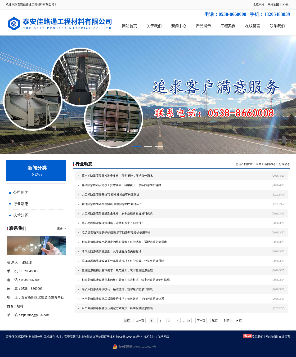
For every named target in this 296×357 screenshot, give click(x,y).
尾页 (215, 320)
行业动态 (20, 204)
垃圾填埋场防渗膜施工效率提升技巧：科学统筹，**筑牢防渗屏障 (123, 261)
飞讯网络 (163, 336)
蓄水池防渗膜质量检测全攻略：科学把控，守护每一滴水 (117, 175)
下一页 (201, 320)
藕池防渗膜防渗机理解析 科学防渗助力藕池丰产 (112, 204)
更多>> (61, 228)
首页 (258, 164)
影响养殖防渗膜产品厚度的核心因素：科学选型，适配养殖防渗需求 (124, 242)
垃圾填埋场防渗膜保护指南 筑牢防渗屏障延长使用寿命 (116, 232)
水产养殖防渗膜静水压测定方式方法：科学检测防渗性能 (117, 308)
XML (285, 4)
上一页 (139, 320)
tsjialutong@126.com (35, 315)
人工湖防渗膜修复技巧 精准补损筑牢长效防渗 (110, 194)
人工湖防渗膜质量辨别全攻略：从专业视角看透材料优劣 (117, 213)
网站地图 (273, 4)
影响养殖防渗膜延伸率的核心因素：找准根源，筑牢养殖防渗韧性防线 (126, 279)
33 (188, 320)
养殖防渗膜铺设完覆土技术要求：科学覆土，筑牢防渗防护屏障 (121, 185)
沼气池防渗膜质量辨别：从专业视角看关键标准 (111, 251)
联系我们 (277, 26)
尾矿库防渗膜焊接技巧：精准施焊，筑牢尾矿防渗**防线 (117, 289)
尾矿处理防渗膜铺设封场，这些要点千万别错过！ (113, 223)
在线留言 (252, 26)
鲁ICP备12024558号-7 (128, 336)
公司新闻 (20, 192)
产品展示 (203, 26)
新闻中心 (178, 26)
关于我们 (154, 26)
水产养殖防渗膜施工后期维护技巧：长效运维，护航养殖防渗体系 (123, 298)
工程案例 (228, 26)
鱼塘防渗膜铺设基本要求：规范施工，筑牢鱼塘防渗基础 (117, 270)
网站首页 (129, 26)
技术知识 (20, 215)
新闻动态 (270, 164)
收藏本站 (258, 4)
